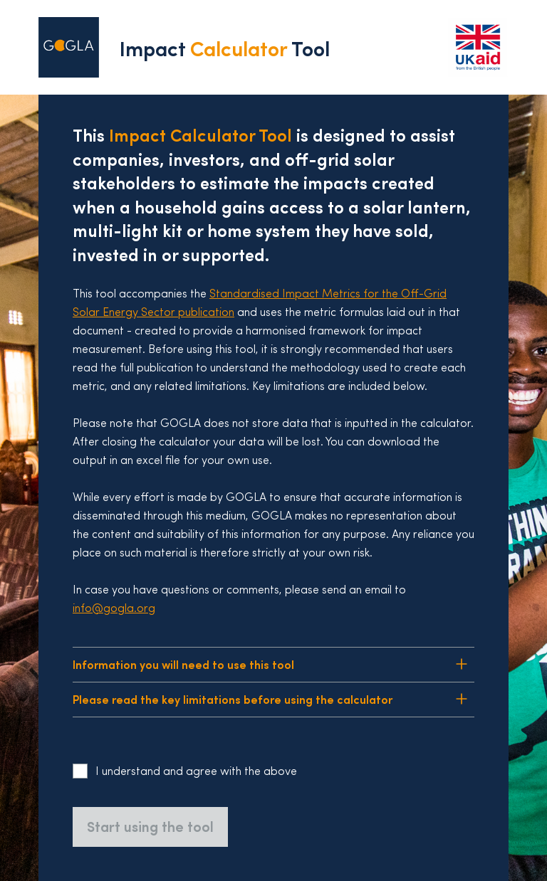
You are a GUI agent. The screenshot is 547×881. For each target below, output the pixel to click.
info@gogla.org (114, 609)
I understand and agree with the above (196, 772)
